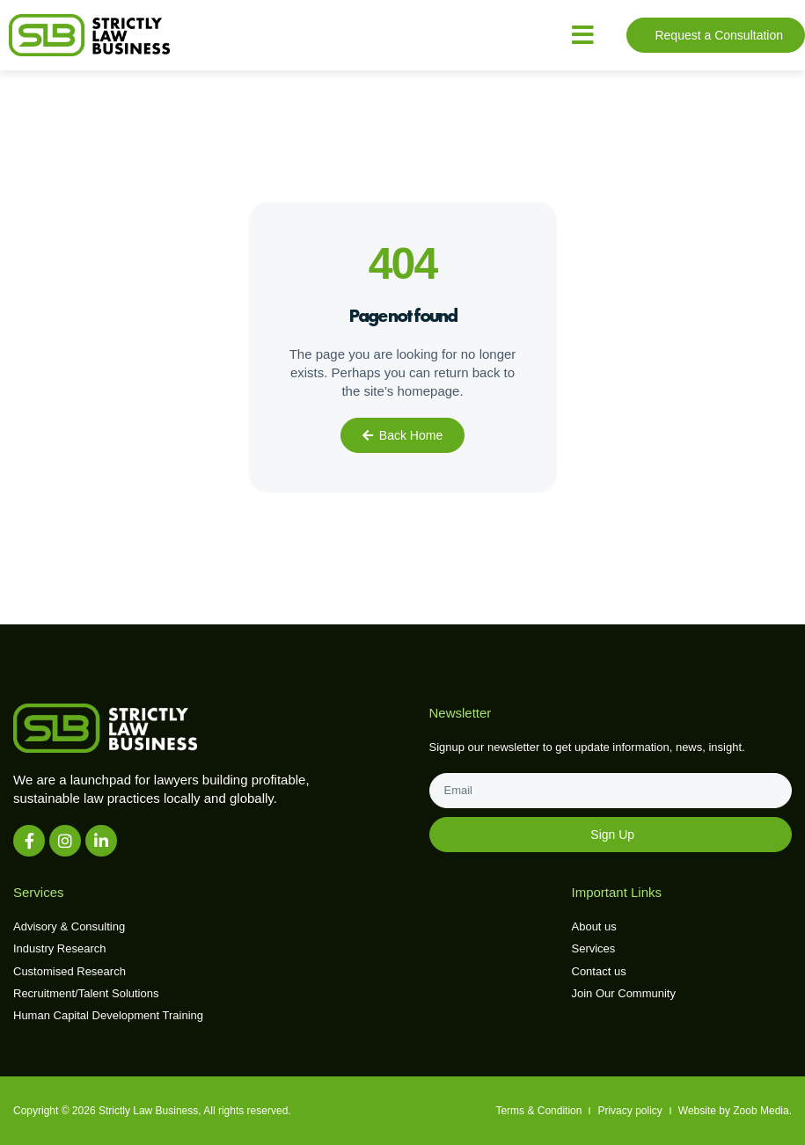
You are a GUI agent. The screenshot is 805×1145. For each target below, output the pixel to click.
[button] (583, 35)
